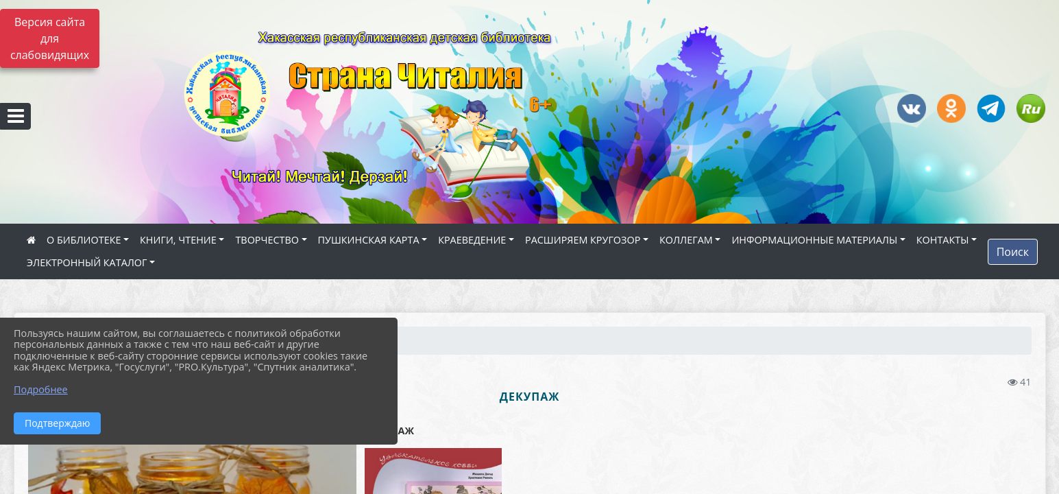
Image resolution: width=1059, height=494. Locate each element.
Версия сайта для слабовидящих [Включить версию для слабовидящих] (49, 38)
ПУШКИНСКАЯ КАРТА (368, 239)
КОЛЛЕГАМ (686, 239)
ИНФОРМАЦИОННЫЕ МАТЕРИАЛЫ (814, 239)
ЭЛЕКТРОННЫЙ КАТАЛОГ (87, 262)
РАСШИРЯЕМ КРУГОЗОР (582, 239)
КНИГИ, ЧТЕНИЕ (178, 239)
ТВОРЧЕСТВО (267, 239)
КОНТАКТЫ (942, 239)
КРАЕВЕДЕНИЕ (472, 239)
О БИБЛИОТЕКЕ (84, 239)
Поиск (1013, 251)
